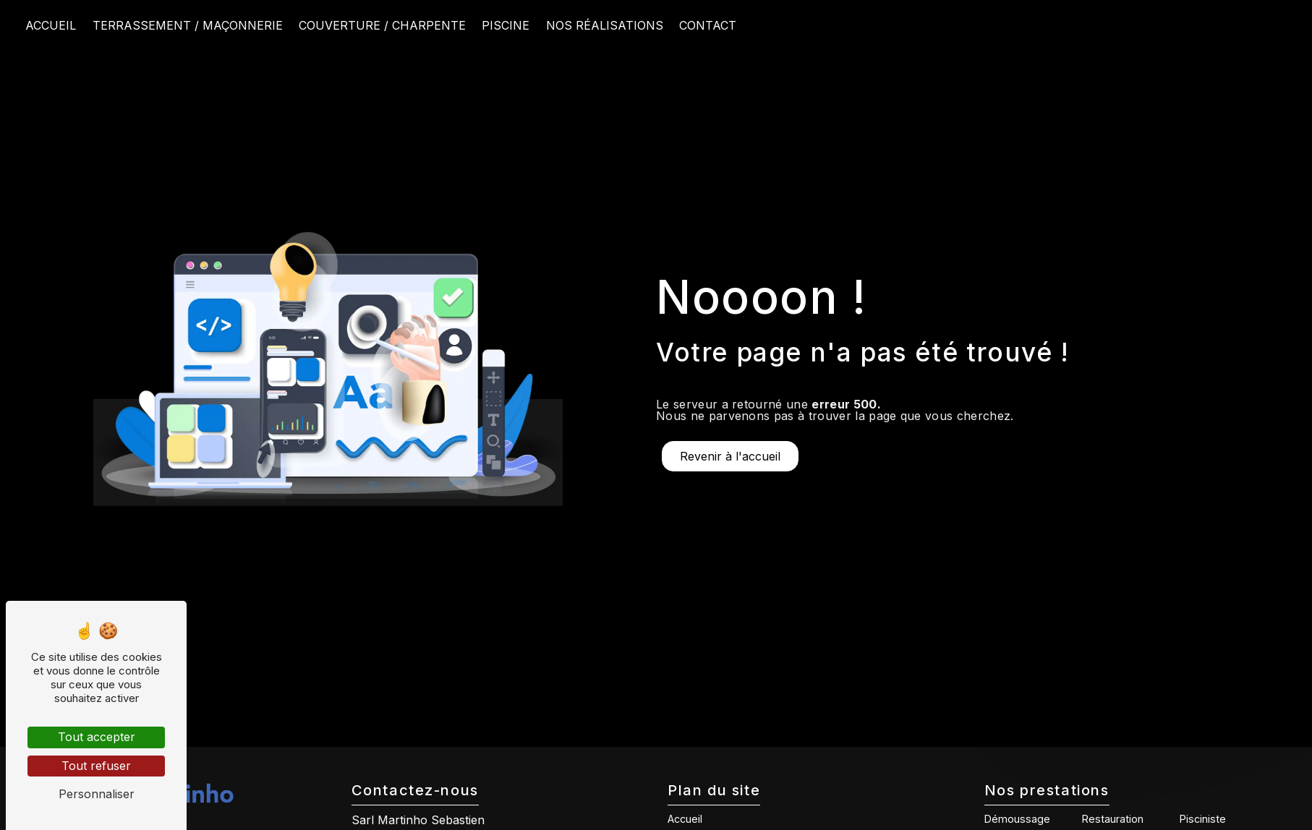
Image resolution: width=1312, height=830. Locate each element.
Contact (707, 25)
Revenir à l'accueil (730, 456)
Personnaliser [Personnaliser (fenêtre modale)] (97, 794)
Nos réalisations (604, 25)
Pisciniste (1203, 819)
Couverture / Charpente (382, 25)
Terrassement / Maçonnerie (188, 25)
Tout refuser (96, 765)
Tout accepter (96, 737)
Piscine (505, 25)
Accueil (50, 25)
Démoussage (1017, 819)
